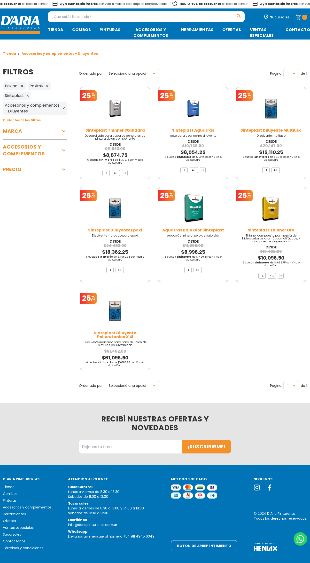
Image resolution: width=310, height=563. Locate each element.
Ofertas (231, 29)
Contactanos (14, 541)
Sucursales (12, 534)
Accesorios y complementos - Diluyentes (60, 53)
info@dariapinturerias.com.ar (92, 524)
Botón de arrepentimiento (204, 545)
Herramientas (197, 29)
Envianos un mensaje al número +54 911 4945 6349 (111, 536)
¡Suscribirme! (206, 446)
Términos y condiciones (23, 548)
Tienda (55, 29)
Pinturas (110, 29)
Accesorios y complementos (150, 32)
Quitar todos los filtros (22, 120)
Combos (81, 29)
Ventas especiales (262, 32)
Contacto (298, 29)
